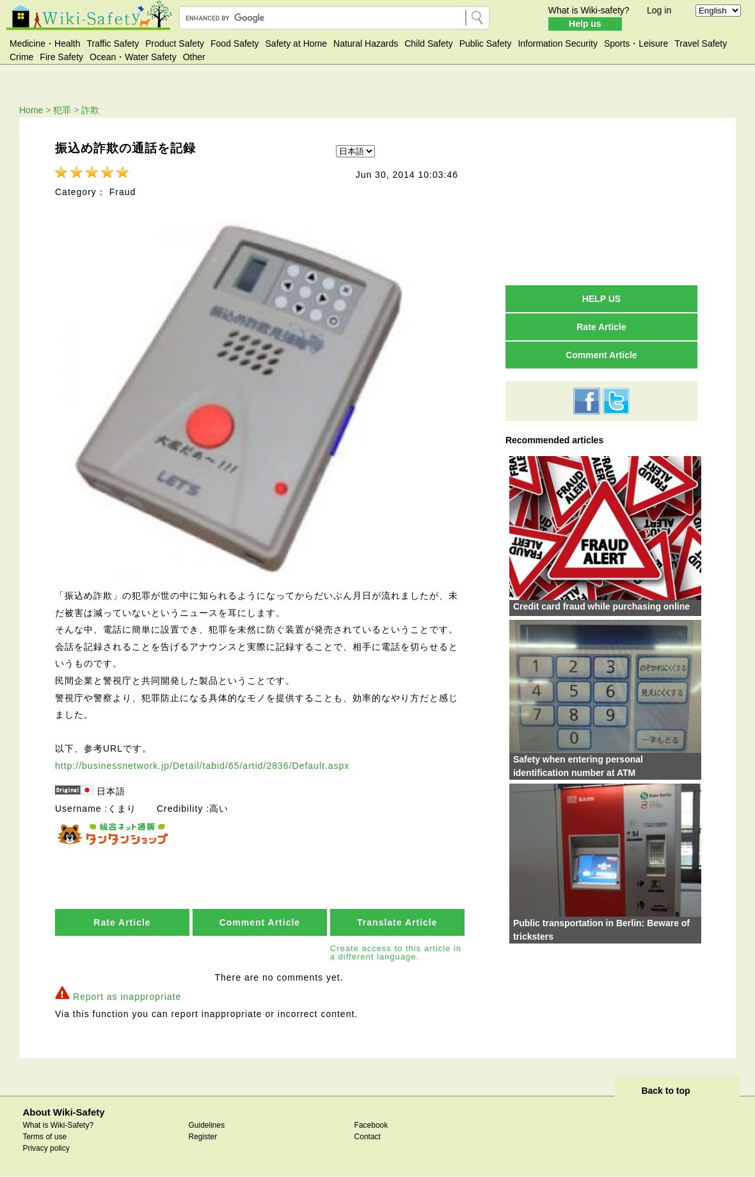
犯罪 (62, 110)
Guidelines (206, 1125)
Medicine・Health (45, 43)
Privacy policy (45, 1148)
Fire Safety (61, 57)
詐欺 (90, 110)
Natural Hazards (365, 43)
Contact (367, 1136)
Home (31, 110)
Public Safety (485, 43)
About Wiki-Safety (63, 1112)
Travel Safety (700, 43)
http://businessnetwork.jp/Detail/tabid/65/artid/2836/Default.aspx (202, 766)
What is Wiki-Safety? (57, 1125)
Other (194, 57)
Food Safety (235, 43)
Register (202, 1136)
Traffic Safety (113, 43)
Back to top (665, 1091)
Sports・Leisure (636, 43)
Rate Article (121, 922)
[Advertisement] (601, 201)
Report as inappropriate (127, 996)
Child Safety (428, 43)
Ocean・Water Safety (133, 57)
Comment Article (260, 922)
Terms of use (44, 1136)
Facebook (371, 1125)
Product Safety (174, 43)
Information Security (558, 43)
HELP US (601, 299)
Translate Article (397, 922)
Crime (21, 57)
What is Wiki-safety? (589, 10)
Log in (659, 10)
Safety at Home (297, 43)
